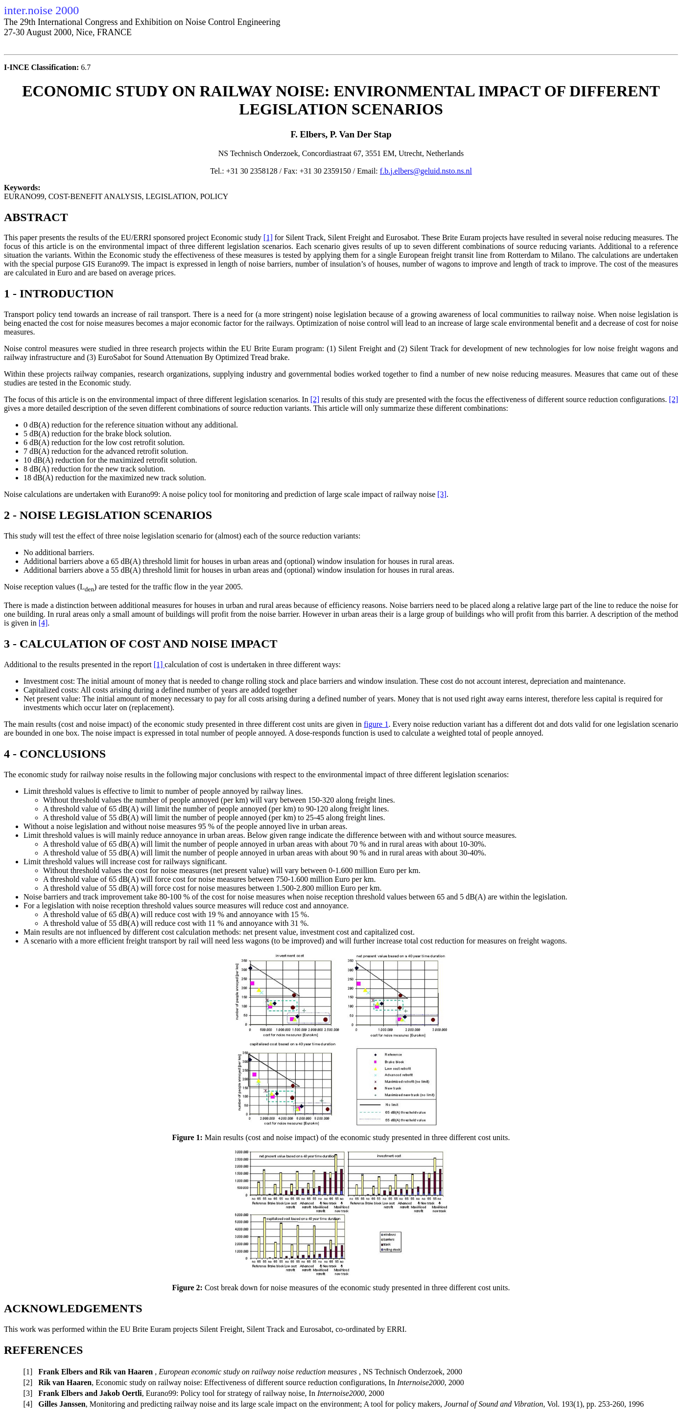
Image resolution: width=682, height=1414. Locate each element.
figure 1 (376, 724)
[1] (268, 237)
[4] (43, 623)
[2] (315, 399)
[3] (442, 494)
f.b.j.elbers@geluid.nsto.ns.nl (426, 171)
